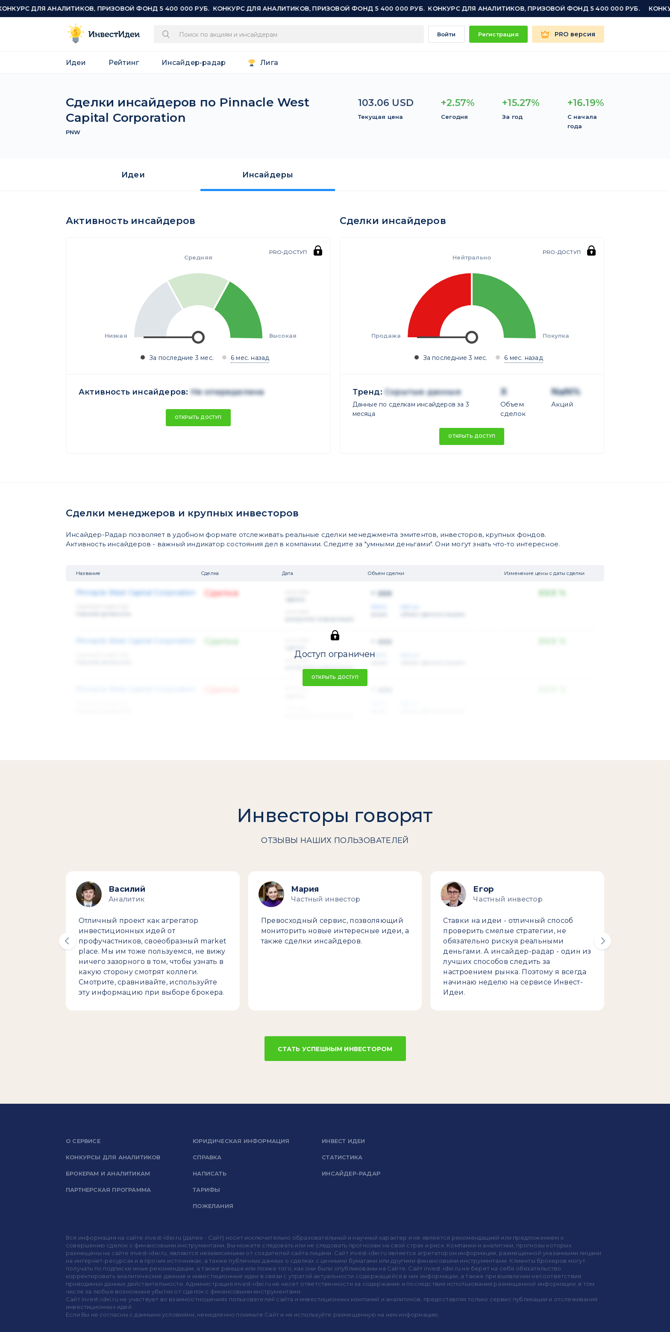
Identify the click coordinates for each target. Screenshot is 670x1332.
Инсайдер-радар (194, 63)
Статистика (342, 1157)
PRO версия (575, 34)
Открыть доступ (198, 417)
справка (207, 1157)
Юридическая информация (241, 1141)
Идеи (76, 63)
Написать (209, 1173)
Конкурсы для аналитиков (113, 1157)
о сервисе (83, 1141)
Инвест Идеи (343, 1141)
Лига (269, 63)
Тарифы (206, 1189)
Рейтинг (124, 63)
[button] (67, 940)
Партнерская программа (108, 1189)
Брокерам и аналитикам (108, 1173)
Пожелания (213, 1205)
